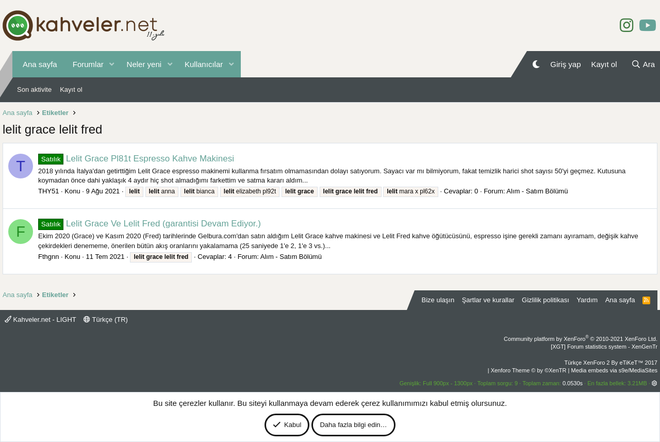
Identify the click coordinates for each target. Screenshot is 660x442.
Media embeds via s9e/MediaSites (614, 370)
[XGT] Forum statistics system (604, 346)
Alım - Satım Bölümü (537, 191)
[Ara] (643, 64)
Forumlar (88, 64)
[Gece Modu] (536, 64)
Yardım (587, 300)
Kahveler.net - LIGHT (40, 319)
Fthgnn (48, 256)
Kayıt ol (71, 89)
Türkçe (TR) (106, 319)
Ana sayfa (40, 64)
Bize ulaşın (438, 300)
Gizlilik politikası (545, 300)
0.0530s (573, 383)
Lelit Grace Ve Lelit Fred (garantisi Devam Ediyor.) (149, 223)
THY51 (48, 191)
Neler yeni (144, 64)
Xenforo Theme (529, 370)
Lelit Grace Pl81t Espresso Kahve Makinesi (136, 158)
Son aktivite (34, 89)
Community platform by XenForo (580, 339)
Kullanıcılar (204, 64)
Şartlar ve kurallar (488, 300)
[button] (112, 64)
